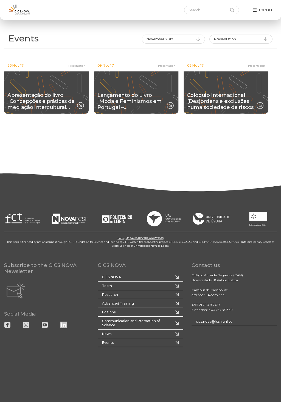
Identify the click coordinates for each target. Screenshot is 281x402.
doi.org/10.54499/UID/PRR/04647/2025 (141, 238)
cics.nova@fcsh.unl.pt (214, 321)
